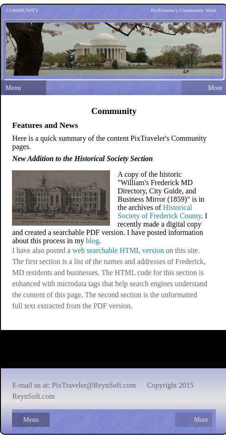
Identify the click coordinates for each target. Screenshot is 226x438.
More (201, 419)
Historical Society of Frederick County (159, 212)
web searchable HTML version (118, 250)
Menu (13, 87)
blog (92, 241)
